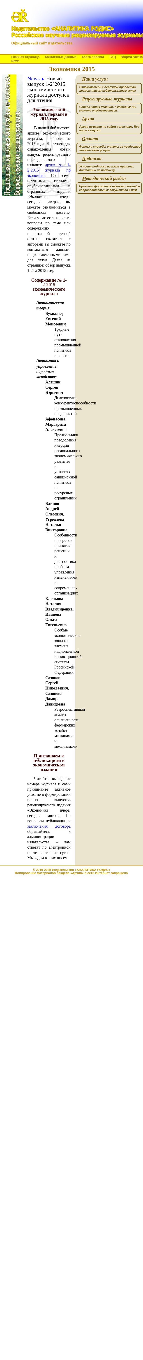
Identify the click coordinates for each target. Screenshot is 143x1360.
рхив (88, 118)
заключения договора (49, 826)
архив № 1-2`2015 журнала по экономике (49, 170)
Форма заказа (132, 57)
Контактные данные (60, 57)
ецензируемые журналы (107, 99)
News (15, 61)
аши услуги (95, 79)
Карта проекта (93, 57)
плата (90, 138)
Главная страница (25, 57)
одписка (91, 158)
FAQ (112, 57)
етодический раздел (104, 178)
